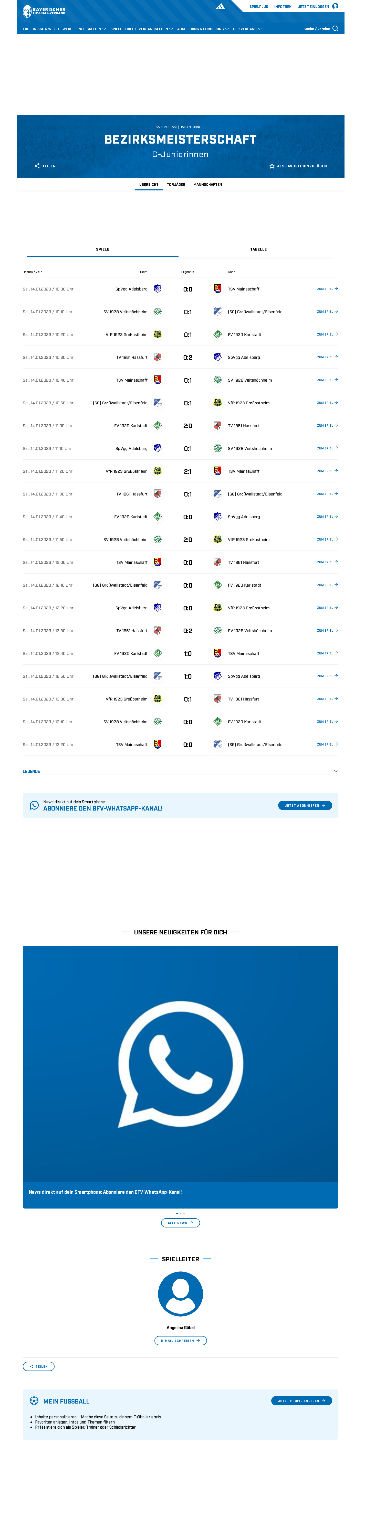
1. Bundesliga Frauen (202, 1437)
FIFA (66, 1494)
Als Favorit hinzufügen (298, 166)
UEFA (52, 1494)
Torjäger (176, 184)
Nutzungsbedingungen (268, 1494)
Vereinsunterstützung (41, 1429)
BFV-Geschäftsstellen (121, 1429)
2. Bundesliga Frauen (202, 1445)
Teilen (45, 166)
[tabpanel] (180, 521)
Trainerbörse (114, 1437)
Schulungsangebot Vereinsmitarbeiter (136, 1421)
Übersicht (149, 184)
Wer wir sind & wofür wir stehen (51, 1405)
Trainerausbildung (119, 1413)
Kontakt (29, 1445)
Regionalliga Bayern (201, 1429)
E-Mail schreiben (180, 1185)
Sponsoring (33, 1421)
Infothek (282, 6)
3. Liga (189, 1421)
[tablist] (180, 249)
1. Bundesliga (195, 1405)
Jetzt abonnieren (305, 805)
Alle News (180, 1067)
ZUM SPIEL (327, 288)
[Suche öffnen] (321, 28)
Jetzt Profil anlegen (302, 1245)
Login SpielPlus (117, 1445)
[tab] (103, 249)
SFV (26, 1494)
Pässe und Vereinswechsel (126, 1405)
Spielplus (258, 6)
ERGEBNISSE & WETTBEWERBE (49, 28)
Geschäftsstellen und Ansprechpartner (56, 1413)
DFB (39, 1494)
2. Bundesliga (195, 1413)
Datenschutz (303, 1494)
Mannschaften (207, 184)
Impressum (329, 1494)
